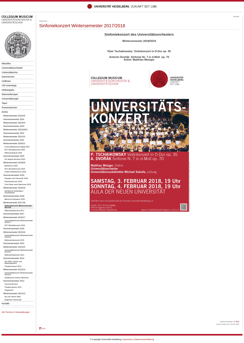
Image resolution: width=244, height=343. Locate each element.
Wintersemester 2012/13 (14, 293)
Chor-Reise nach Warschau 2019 (18, 184)
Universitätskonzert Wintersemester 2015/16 (19, 236)
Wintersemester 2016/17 (14, 217)
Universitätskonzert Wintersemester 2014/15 (19, 251)
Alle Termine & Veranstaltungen (16, 312)
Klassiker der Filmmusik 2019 (16, 178)
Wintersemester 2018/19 (14, 188)
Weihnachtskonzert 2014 (14, 255)
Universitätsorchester (12, 68)
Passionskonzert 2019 (13, 181)
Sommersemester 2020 (13, 156)
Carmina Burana (11, 284)
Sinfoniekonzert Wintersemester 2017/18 (18, 207)
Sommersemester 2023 (13, 126)
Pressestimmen (9, 107)
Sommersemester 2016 (13, 228)
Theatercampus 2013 (13, 287)
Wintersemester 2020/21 (14, 143)
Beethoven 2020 (11, 166)
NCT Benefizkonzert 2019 (15, 169)
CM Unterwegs (9, 85)
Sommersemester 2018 (13, 196)
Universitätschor (10, 72)
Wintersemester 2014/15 (14, 247)
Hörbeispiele (8, 90)
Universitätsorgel (10, 98)
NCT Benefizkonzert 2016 (15, 225)
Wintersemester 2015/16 (14, 232)
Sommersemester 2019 (13, 175)
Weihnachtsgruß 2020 (13, 153)
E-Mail (236, 321)
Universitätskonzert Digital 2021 (17, 147)
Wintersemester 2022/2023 (15, 129)
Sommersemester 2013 (13, 281)
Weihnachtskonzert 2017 (14, 210)
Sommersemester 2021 (13, 140)
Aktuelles (6, 63)
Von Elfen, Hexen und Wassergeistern (13, 262)
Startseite (43, 21)
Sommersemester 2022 (13, 133)
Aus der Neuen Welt (13, 297)
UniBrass (6, 81)
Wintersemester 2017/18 (14, 202)
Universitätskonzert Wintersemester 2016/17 (19, 221)
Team (4, 103)
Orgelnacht (9, 290)
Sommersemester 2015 (13, 243)
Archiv (5, 112)
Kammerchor (8, 76)
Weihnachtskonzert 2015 (14, 240)
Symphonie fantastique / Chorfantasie (14, 192)
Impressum (128, 339)
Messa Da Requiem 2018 (15, 199)
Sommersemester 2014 (13, 258)
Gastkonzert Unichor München (17, 278)
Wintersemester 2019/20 (14, 162)
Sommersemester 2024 (13, 119)
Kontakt (5, 303)
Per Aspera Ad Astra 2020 (15, 159)
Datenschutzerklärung (144, 339)
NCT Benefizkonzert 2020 (15, 150)
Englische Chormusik (13, 300)
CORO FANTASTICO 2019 (15, 172)
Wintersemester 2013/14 (14, 269)
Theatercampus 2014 (13, 266)
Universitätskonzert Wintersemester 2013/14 (19, 274)
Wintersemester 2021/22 (14, 136)
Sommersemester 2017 (13, 214)
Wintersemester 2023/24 (14, 123)
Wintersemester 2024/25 (14, 116)
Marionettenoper (10, 94)
